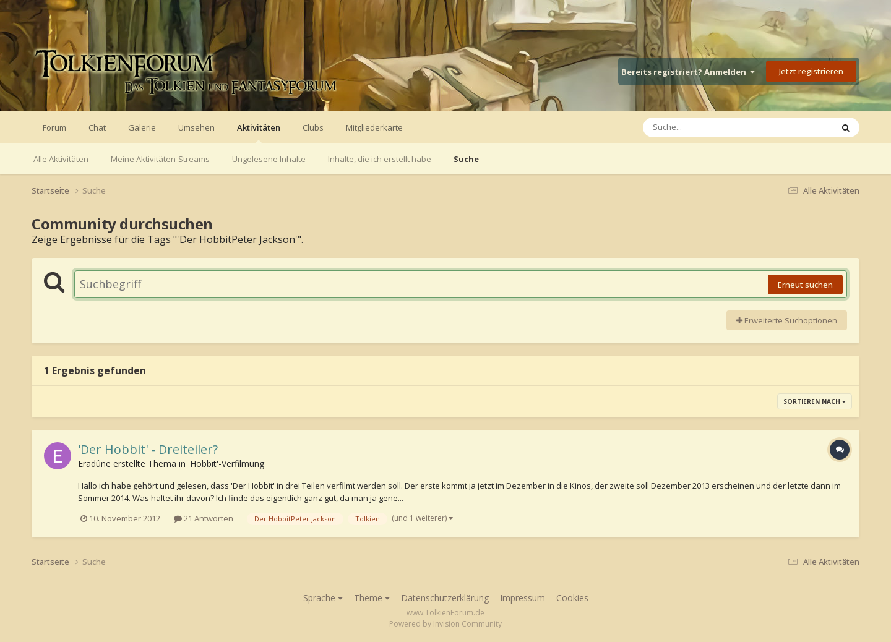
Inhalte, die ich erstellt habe (379, 159)
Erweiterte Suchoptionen (786, 320)
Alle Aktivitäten (60, 159)
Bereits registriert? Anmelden (688, 71)
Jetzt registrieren (811, 71)
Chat (97, 127)
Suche (466, 159)
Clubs (313, 127)
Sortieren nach (814, 401)
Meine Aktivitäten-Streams (160, 159)
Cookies (572, 598)
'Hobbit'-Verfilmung (226, 463)
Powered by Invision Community (445, 623)
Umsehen (196, 127)
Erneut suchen (805, 284)
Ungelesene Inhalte (269, 159)
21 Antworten (203, 518)
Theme (372, 598)
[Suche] (712, 127)
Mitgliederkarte (374, 127)
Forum (54, 127)
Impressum (522, 598)
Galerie (142, 127)
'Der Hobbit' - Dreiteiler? (148, 449)
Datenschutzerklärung (445, 598)
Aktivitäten (258, 132)
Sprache (323, 598)
